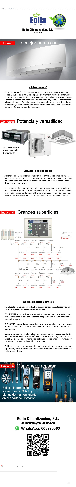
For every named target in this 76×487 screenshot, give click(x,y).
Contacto (11, 8)
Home (3, 8)
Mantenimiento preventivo (10, 466)
